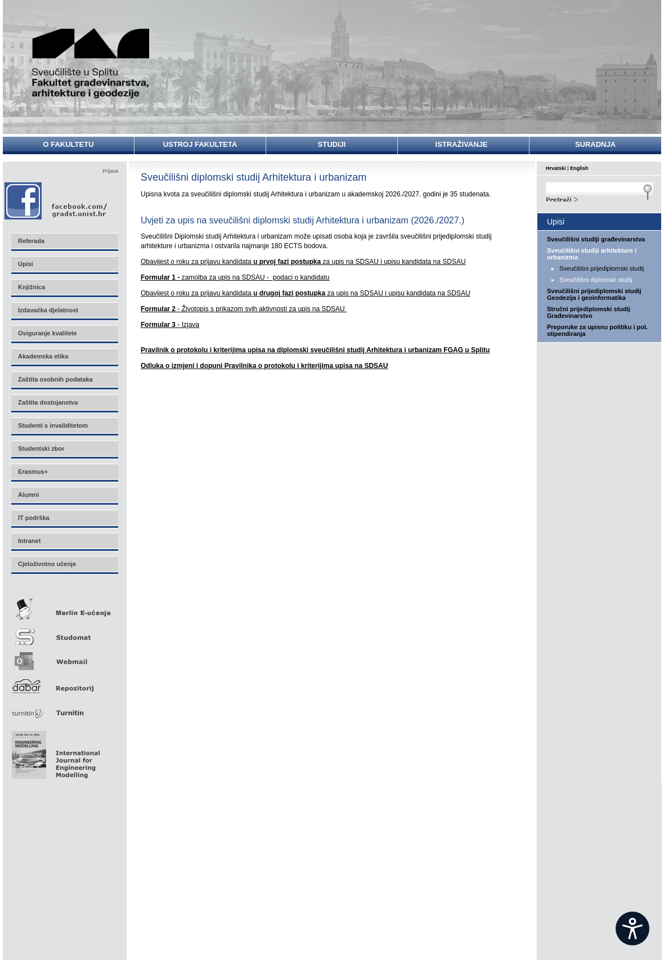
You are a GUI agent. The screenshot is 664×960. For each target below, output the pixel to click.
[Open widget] (632, 928)
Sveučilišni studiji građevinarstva (596, 239)
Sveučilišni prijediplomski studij (601, 268)
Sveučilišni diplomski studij (595, 279)
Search (599, 198)
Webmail (64, 657)
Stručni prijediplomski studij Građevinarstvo (588, 312)
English (579, 168)
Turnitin (64, 708)
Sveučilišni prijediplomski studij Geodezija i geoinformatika (594, 294)
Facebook (57, 201)
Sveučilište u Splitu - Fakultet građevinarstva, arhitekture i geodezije (91, 63)
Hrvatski (556, 168)
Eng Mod (54, 752)
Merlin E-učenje (64, 607)
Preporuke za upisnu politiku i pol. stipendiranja (597, 330)
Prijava (110, 171)
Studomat (64, 632)
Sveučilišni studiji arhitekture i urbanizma (591, 254)
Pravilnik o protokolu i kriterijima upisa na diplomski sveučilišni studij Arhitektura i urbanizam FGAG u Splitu (315, 350)
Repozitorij (64, 683)
